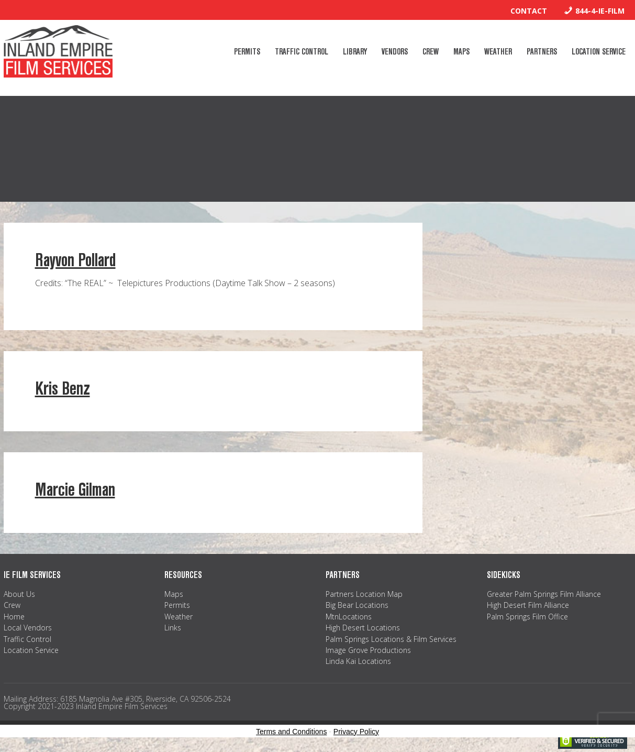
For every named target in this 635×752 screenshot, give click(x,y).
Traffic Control (27, 639)
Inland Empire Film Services (58, 51)
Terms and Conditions (291, 731)
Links (172, 628)
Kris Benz (62, 388)
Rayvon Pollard (75, 260)
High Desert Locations (363, 628)
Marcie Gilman (75, 489)
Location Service (31, 650)
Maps (173, 594)
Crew (12, 605)
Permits (177, 605)
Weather (178, 617)
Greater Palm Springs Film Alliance (544, 594)
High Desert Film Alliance (528, 605)
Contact (528, 11)
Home (14, 617)
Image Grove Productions (368, 650)
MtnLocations (349, 617)
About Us (19, 594)
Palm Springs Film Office (527, 617)
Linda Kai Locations (358, 661)
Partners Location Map (364, 594)
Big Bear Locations (357, 605)
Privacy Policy (356, 731)
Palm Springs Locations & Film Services (391, 639)
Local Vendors (28, 628)
